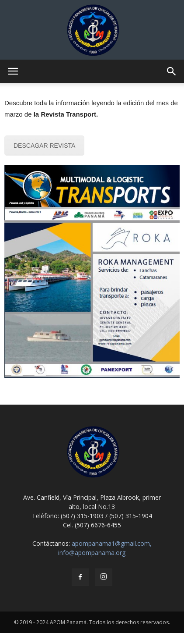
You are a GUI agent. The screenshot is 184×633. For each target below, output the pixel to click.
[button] (172, 71)
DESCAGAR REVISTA (44, 145)
